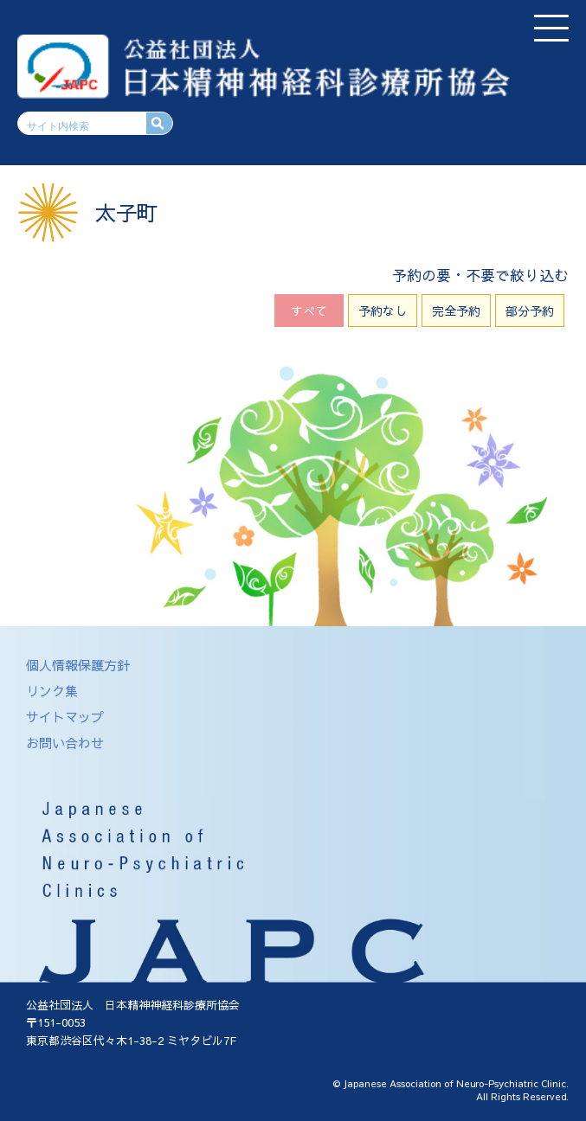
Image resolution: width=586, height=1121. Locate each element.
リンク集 (52, 691)
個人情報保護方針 (78, 665)
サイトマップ (65, 717)
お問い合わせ (65, 742)
